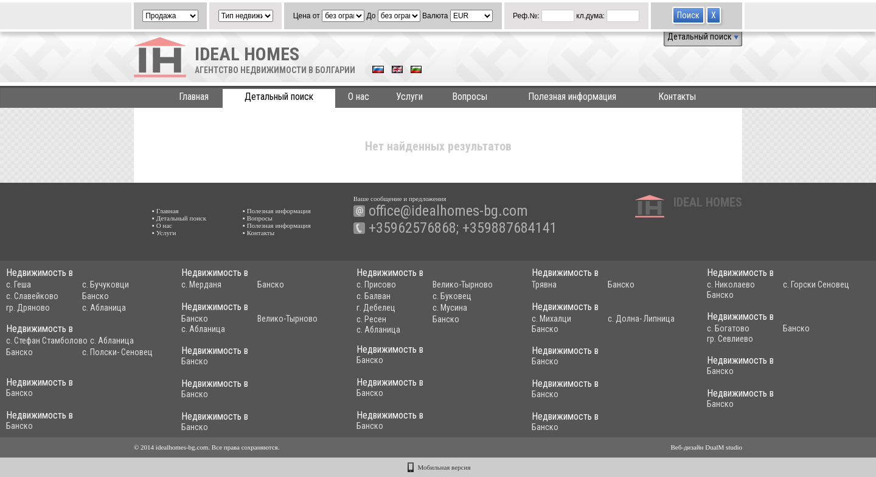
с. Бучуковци (105, 284)
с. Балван (373, 296)
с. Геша (18, 284)
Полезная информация (572, 96)
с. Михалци (551, 318)
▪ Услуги (164, 232)
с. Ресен (371, 319)
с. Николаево (731, 284)
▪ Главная (165, 210)
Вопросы (469, 96)
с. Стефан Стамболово (47, 340)
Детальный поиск (703, 36)
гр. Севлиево (730, 339)
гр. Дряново (28, 308)
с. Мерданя (201, 284)
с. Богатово (728, 328)
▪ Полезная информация (277, 210)
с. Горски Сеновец (816, 284)
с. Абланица (104, 308)
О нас (358, 96)
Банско (95, 296)
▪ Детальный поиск (179, 218)
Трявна (544, 284)
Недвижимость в (39, 272)
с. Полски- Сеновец (117, 352)
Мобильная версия (444, 467)
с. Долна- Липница (641, 318)
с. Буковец (452, 296)
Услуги (409, 96)
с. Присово (376, 284)
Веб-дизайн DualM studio (706, 447)
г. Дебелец (375, 308)
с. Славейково (32, 296)
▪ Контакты (258, 232)
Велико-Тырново (463, 284)
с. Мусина (450, 308)
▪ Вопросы (258, 218)
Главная (194, 96)
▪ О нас (162, 225)
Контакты (677, 96)
